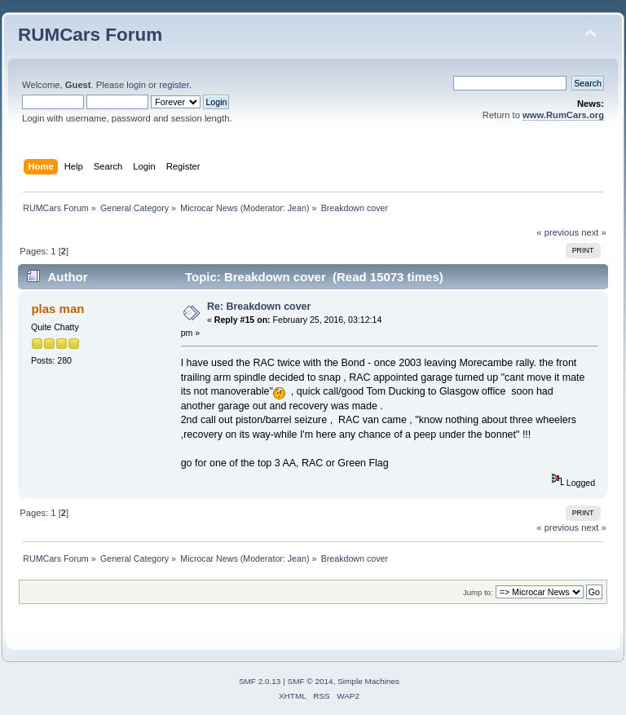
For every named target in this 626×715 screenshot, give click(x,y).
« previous (557, 232)
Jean (297, 208)
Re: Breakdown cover (259, 306)
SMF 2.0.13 (260, 681)
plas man (57, 309)
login (136, 85)
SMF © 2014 (310, 681)
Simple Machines (368, 681)
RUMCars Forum (90, 34)
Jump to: (478, 592)
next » (593, 232)
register (174, 85)
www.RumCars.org (563, 115)
